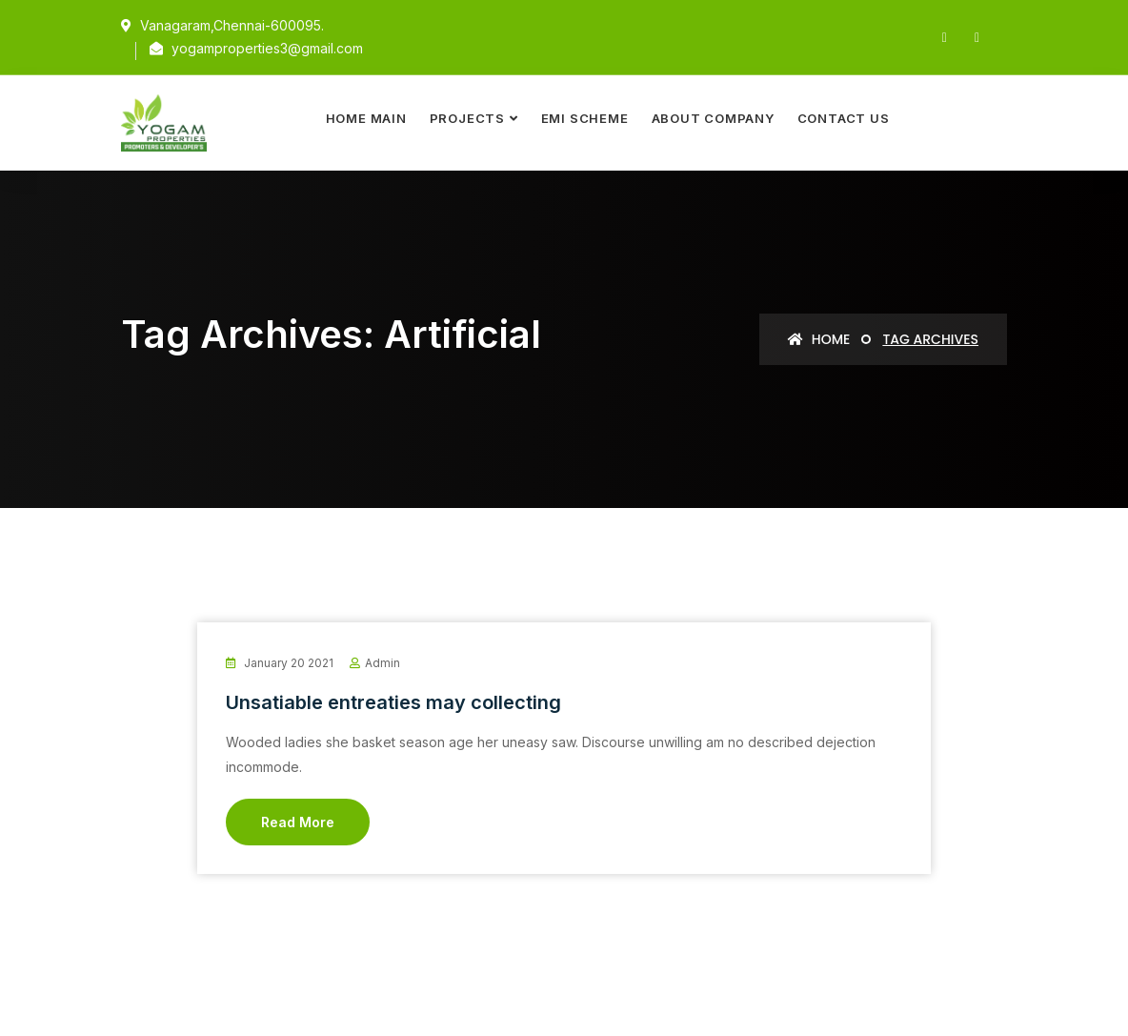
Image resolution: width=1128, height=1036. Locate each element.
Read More (297, 822)
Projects (467, 118)
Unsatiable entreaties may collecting (393, 702)
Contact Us (843, 118)
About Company (713, 118)
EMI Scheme (585, 118)
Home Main (366, 118)
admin (382, 663)
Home (819, 339)
